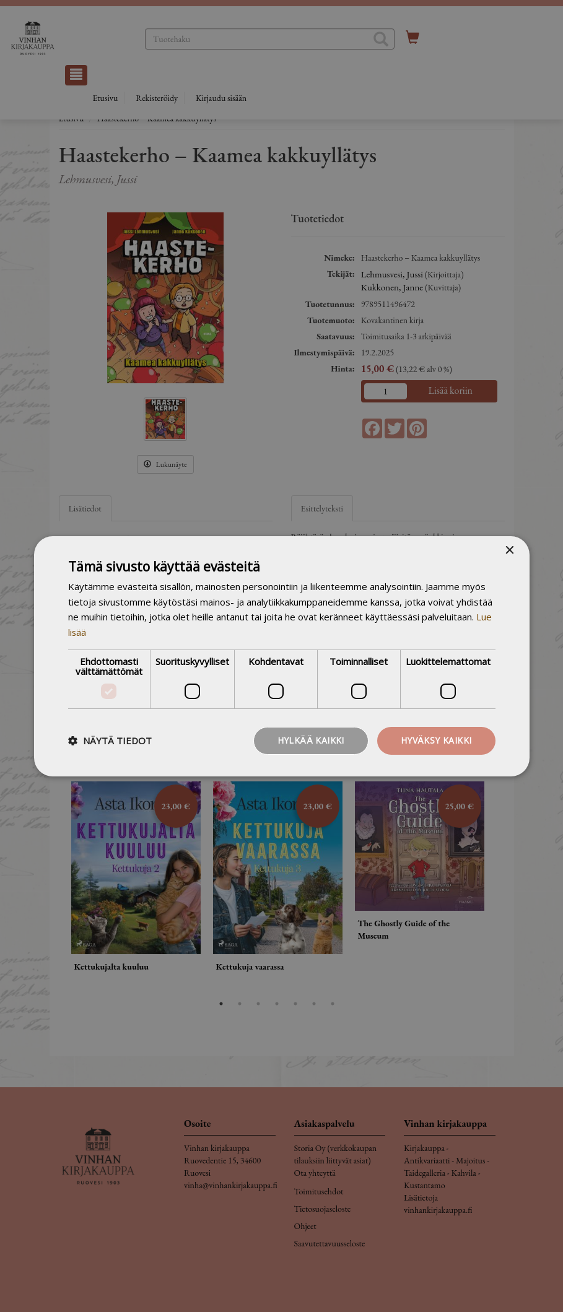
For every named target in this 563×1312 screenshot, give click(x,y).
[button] (110, 740)
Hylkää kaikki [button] (310, 740)
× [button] (509, 550)
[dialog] (281, 656)
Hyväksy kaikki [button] (436, 740)
